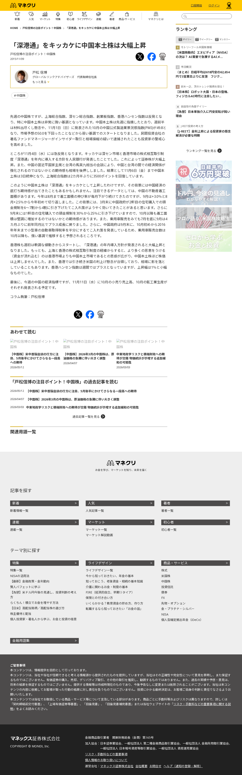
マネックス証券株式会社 (116, 766)
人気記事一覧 (95, 511)
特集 (15, 563)
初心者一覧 (168, 530)
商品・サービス (175, 563)
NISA (164, 614)
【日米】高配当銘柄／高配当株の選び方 (37, 608)
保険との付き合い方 (99, 598)
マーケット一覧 (96, 530)
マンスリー (224, 39)
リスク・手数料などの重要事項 (106, 754)
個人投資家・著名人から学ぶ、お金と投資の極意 (43, 619)
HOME (14, 28)
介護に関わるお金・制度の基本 (107, 587)
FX (163, 598)
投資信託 (167, 587)
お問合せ (155, 766)
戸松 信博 (39, 72)
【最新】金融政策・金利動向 (29, 581)
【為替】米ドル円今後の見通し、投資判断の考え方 (43, 594)
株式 (164, 570)
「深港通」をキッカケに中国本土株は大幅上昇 (93, 28)
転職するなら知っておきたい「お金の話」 (114, 609)
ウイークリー (205, 39)
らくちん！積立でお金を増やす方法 (34, 603)
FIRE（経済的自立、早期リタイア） (110, 592)
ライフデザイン (100, 563)
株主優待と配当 (20, 614)
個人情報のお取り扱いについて (106, 760)
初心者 (168, 522)
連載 (15, 522)
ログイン (214, 5)
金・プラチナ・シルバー (178, 609)
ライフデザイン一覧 (99, 570)
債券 (164, 592)
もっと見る (39, 81)
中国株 (20, 95)
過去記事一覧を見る (86, 417)
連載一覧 (16, 530)
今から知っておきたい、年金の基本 (110, 576)
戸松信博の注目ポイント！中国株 (41, 28)
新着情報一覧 (19, 511)
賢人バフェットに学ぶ (25, 587)
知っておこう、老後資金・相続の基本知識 (114, 581)
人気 (91, 503)
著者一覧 (167, 511)
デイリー (187, 39)
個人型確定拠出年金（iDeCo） (182, 620)
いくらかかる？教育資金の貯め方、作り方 (114, 603)
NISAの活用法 (19, 576)
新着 (15, 503)
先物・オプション (173, 603)
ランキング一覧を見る (201, 151)
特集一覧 (16, 570)
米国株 (165, 576)
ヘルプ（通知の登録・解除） (183, 766)
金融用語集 (21, 640)
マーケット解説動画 (99, 535)
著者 (166, 503)
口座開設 (196, 5)
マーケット (96, 522)
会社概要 (141, 766)
